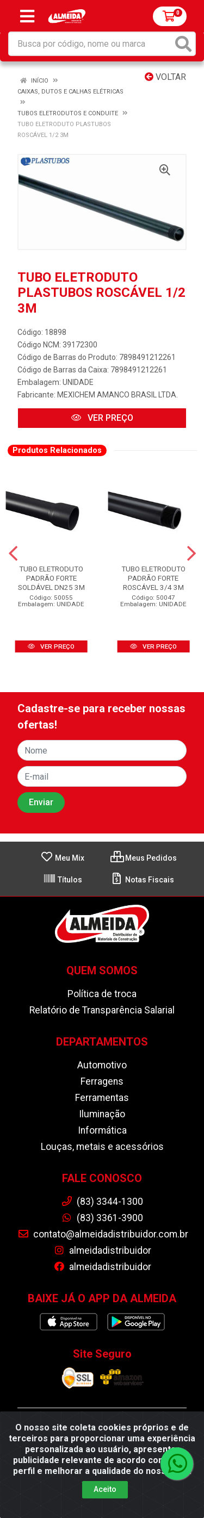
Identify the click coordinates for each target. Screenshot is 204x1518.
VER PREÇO (102, 418)
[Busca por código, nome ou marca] (90, 44)
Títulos (62, 879)
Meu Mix (62, 858)
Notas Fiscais (142, 879)
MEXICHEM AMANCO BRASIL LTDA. (117, 394)
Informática (102, 1130)
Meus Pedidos (143, 858)
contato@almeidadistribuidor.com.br (102, 1234)
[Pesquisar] (183, 44)
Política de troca (102, 993)
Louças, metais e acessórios (102, 1146)
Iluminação (102, 1114)
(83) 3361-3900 (102, 1217)
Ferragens (102, 1081)
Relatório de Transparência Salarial (102, 1010)
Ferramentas (102, 1097)
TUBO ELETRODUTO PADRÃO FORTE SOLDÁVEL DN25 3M (51, 578)
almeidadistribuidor (102, 1250)
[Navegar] (13, 553)
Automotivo (102, 1065)
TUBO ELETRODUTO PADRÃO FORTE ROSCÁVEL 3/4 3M (153, 578)
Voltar (165, 77)
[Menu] (27, 16)
